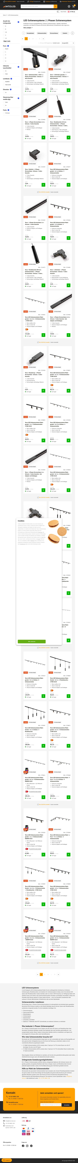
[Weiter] (72, 33)
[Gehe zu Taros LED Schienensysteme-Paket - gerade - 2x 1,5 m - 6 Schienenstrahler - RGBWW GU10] (35, 938)
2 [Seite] (29, 38)
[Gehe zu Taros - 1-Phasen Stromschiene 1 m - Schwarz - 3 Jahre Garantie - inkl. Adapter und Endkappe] (35, 474)
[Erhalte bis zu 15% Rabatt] (67, 1105)
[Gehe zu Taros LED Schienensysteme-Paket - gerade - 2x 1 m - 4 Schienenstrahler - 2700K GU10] (60, 374)
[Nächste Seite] (43, 38)
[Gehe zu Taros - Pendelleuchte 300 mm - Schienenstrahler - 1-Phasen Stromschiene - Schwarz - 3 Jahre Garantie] (35, 271)
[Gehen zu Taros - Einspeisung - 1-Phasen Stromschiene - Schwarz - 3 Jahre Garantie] (35, 358)
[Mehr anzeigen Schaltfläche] (28, 28)
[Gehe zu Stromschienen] (54, 33)
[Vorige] (23, 33)
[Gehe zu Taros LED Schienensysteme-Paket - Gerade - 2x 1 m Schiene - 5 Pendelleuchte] (35, 729)
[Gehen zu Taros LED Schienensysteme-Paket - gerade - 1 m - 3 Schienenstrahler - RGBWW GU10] (35, 820)
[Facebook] (23, 1145)
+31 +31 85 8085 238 (44, 1078)
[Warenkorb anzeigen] (73, 6)
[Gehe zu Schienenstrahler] (42, 33)
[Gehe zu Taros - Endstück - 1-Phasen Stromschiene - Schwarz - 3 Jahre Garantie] (35, 171)
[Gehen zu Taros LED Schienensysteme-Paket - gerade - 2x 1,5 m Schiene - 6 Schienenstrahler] (60, 407)
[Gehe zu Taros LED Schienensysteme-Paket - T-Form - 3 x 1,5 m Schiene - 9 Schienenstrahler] (60, 779)
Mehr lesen (40, 532)
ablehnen (32, 540)
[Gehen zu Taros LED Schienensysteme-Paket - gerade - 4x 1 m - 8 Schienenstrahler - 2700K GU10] (60, 457)
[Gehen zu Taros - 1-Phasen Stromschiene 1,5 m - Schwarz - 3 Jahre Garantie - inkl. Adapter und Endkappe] (60, 302)
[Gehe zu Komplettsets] (30, 33)
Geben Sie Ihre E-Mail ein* (47, 1102)
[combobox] (39, 6)
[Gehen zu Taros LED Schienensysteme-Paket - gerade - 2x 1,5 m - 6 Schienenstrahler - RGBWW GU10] (35, 921)
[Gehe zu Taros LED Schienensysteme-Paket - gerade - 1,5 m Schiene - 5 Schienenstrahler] (60, 224)
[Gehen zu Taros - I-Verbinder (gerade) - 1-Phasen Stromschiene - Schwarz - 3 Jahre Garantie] (60, 59)
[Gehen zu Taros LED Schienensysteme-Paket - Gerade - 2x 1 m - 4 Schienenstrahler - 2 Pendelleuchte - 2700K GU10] (60, 513)
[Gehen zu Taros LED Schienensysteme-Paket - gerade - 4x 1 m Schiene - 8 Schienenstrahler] (35, 663)
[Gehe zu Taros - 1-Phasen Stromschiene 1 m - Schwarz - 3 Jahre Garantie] (35, 223)
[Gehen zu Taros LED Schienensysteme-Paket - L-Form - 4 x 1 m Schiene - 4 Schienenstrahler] (60, 820)
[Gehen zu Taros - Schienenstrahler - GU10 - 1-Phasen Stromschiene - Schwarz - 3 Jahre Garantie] (35, 59)
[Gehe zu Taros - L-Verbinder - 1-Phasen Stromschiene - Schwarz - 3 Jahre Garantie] (60, 271)
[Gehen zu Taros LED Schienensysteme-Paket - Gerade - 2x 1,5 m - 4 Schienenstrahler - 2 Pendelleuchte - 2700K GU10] (35, 871)
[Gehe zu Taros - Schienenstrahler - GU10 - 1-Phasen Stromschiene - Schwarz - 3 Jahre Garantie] (35, 76)
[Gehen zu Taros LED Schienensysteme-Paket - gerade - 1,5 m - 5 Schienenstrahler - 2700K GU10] (60, 871)
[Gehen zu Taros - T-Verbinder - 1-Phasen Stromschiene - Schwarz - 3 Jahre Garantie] (35, 513)
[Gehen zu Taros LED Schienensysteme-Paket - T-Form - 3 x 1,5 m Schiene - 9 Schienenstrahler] (60, 762)
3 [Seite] (39, 38)
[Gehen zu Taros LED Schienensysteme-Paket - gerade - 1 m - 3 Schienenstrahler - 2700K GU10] (35, 407)
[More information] (18, 22)
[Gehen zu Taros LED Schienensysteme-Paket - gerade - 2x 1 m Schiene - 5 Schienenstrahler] (60, 154)
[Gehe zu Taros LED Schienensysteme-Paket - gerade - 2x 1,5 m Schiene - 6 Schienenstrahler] (60, 424)
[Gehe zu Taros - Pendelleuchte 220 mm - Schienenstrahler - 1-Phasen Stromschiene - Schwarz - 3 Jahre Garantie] (60, 124)
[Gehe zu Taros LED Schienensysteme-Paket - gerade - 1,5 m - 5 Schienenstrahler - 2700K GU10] (60, 888)
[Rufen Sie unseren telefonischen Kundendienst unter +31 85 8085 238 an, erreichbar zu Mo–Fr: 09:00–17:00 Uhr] (14, 1098)
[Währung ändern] (71, 12)
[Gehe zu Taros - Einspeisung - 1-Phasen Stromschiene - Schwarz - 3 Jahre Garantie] (35, 374)
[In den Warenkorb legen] (43, 90)
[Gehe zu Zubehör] (65, 33)
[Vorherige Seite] (22, 38)
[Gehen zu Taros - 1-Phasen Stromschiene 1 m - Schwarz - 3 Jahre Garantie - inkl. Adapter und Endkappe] (35, 457)
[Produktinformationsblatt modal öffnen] (26, 329)
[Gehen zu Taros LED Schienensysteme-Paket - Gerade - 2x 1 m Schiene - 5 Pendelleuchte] (35, 713)
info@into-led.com (10, 1121)
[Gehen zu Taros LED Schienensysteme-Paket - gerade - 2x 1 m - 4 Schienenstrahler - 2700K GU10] (60, 358)
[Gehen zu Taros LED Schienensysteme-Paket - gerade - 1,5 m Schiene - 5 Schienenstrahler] (60, 207)
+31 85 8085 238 (10, 1123)
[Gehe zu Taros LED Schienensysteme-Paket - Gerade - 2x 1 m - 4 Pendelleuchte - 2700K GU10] (60, 680)
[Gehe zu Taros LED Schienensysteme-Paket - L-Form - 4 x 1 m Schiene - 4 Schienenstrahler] (60, 836)
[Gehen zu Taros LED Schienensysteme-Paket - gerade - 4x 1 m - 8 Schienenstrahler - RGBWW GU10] (35, 762)
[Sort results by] (68, 42)
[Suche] (55, 6)
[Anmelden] (69, 6)
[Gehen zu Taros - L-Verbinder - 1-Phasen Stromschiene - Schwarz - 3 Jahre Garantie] (60, 255)
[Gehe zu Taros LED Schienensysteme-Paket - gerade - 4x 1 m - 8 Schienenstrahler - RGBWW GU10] (35, 779)
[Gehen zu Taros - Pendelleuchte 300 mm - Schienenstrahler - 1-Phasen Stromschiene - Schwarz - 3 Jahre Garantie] (35, 255)
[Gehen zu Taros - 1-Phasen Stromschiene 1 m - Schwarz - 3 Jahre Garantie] (35, 207)
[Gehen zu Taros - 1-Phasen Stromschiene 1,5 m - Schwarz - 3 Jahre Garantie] (35, 107)
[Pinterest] (31, 1145)
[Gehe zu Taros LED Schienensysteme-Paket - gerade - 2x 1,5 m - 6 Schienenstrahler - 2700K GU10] (35, 319)
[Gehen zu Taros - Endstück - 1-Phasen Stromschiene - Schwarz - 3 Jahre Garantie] (35, 154)
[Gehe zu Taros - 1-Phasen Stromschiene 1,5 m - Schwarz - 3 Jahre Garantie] (35, 123)
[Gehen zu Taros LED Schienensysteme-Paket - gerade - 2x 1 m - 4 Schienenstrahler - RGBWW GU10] (60, 921)
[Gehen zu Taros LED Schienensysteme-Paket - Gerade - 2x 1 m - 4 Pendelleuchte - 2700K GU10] (60, 663)
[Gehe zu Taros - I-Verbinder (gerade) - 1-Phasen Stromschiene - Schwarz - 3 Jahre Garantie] (60, 76)
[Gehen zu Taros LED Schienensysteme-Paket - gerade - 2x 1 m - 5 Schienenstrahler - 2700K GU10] (60, 713)
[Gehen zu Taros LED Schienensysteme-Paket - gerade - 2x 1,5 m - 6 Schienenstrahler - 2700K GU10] (35, 302)
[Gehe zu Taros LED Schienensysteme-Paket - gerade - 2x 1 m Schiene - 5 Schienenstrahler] (60, 171)
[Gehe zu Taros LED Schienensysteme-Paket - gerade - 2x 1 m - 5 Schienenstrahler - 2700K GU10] (60, 729)
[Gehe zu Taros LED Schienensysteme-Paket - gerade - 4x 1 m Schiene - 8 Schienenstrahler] (35, 680)
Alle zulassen (31, 641)
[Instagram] (27, 1145)
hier (42, 537)
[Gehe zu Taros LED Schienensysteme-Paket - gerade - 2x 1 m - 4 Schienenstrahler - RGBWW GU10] (60, 938)
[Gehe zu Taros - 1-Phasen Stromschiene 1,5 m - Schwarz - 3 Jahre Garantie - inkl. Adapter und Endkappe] (60, 319)
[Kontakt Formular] (14, 1103)
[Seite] (26, 38)
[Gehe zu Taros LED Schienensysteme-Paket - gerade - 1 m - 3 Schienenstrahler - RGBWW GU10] (35, 836)
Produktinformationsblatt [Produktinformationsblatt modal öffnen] (35, 791)
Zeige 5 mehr (7, 41)
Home (4, 15)
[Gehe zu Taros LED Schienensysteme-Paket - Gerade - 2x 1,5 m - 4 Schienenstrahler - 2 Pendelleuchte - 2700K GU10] (35, 888)
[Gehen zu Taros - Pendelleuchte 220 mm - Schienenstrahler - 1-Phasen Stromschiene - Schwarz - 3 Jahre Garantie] (60, 107)
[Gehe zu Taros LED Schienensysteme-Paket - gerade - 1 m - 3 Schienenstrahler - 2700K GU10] (35, 424)
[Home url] (9, 6)
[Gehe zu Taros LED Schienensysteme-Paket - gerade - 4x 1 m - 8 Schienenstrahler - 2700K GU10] (60, 474)
